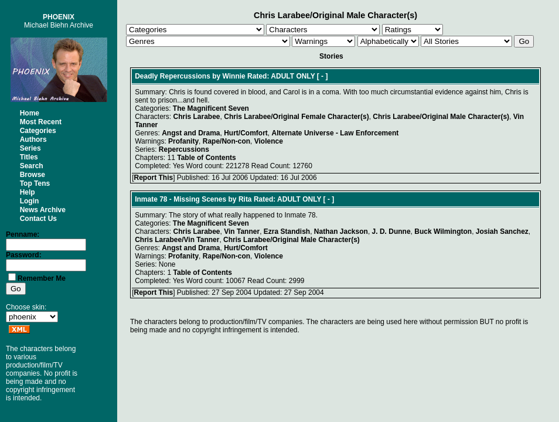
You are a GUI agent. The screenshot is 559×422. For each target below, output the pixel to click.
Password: (24, 255)
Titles (29, 157)
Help (27, 192)
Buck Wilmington (443, 231)
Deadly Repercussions (172, 76)
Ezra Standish (287, 231)
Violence (268, 141)
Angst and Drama (191, 133)
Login (29, 201)
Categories (38, 131)
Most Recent (41, 122)
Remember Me (42, 278)
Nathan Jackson (341, 231)
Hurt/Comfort (246, 133)
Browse (32, 175)
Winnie (234, 76)
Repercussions (184, 149)
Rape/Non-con (226, 141)
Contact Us (38, 219)
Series (30, 148)
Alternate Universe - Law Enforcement (335, 133)
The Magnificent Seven (211, 108)
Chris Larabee (196, 117)
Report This (153, 177)
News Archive (43, 210)
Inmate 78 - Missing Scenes (180, 199)
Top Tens (35, 183)
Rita (245, 199)
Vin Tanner (242, 231)
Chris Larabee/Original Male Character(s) (441, 117)
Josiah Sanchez (502, 231)
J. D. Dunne (391, 231)
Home (29, 113)
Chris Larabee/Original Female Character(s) (296, 117)
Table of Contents (206, 158)
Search (31, 166)
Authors (33, 139)
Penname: (22, 234)
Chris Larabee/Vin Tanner (177, 240)
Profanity (183, 141)
